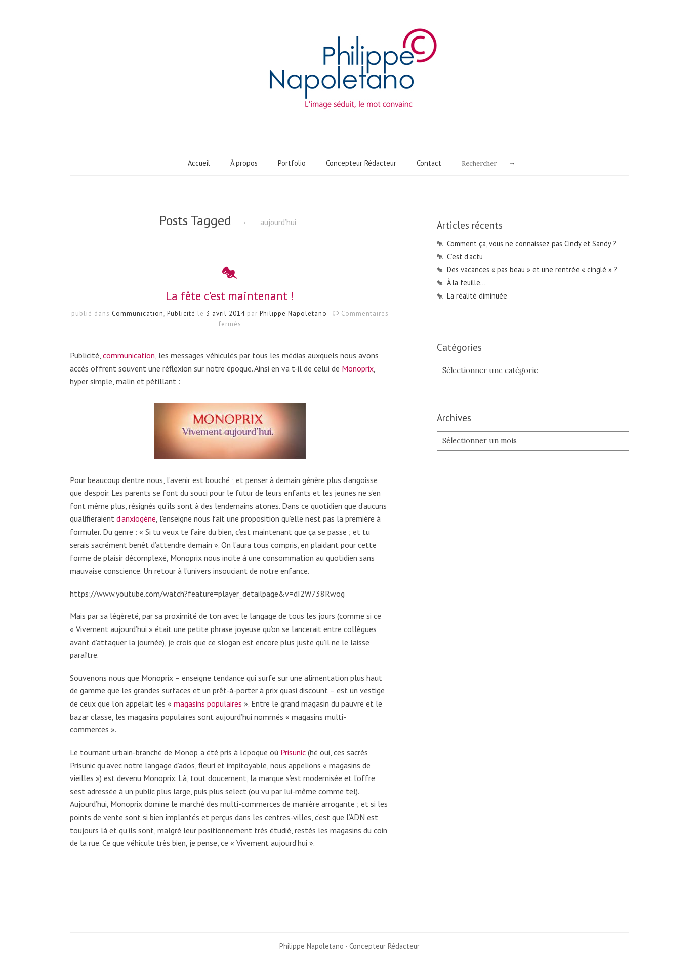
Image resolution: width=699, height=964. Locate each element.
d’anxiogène (136, 518)
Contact (429, 163)
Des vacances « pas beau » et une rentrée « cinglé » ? (532, 269)
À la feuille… (466, 282)
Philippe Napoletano (293, 313)
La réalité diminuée (477, 296)
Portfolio (292, 163)
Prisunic (293, 752)
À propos (244, 163)
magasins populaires (208, 703)
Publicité (181, 313)
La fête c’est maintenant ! (230, 295)
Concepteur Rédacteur (361, 163)
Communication (137, 313)
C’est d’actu (465, 257)
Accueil (199, 163)
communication (129, 355)
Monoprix (358, 368)
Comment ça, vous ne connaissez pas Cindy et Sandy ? (531, 243)
